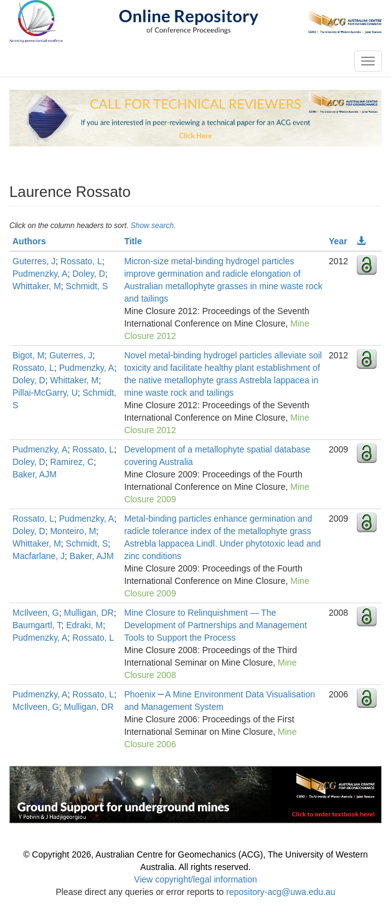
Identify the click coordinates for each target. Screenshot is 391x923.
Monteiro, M (73, 531)
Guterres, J (33, 261)
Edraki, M (84, 625)
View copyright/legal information (195, 879)
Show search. (153, 225)
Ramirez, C (71, 462)
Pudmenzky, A (39, 274)
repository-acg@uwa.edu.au (280, 892)
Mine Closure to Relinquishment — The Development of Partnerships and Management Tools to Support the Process (215, 625)
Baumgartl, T (36, 625)
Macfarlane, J (38, 556)
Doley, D (88, 274)
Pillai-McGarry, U (45, 393)
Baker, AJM (34, 474)
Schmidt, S (87, 286)
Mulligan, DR (88, 613)
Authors (29, 241)
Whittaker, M (36, 286)
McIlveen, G (35, 613)
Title (133, 241)
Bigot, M (28, 355)
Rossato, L (81, 261)
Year (338, 241)
